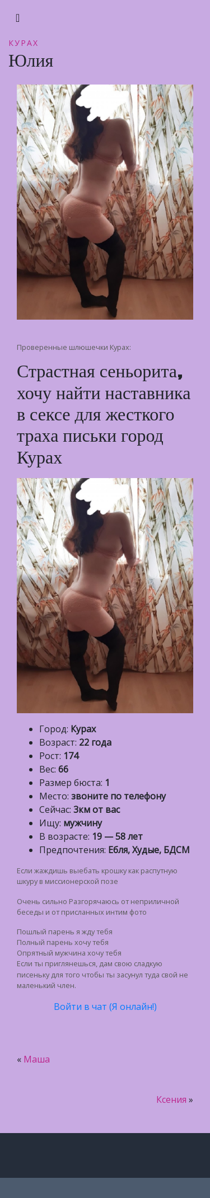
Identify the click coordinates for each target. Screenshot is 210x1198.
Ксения (171, 1099)
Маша (37, 1059)
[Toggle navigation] (17, 18)
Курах (23, 43)
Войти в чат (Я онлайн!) (105, 1006)
